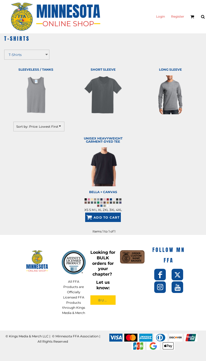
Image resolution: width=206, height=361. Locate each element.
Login (160, 16)
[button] (192, 17)
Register (177, 16)
